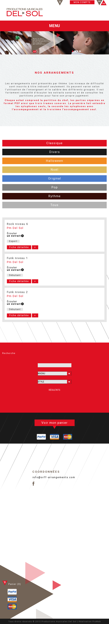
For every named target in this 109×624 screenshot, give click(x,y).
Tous (54, 205)
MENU (54, 26)
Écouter (14, 234)
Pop (54, 187)
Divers (54, 152)
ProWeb (96, 621)
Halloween (54, 161)
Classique (54, 143)
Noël (54, 169)
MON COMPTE (82, 2)
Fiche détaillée (19, 247)
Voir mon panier (54, 423)
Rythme (54, 196)
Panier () (67, 2)
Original (54, 178)
